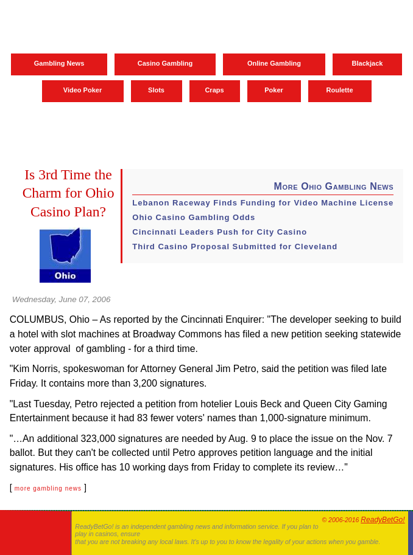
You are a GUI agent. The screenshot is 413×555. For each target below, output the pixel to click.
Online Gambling (274, 63)
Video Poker (82, 90)
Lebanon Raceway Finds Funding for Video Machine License (263, 202)
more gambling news (48, 488)
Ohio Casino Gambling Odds (193, 217)
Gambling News (59, 63)
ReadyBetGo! (382, 519)
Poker (273, 90)
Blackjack (367, 63)
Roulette (340, 90)
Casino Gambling (165, 63)
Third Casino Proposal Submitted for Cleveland (234, 246)
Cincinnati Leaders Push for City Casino (219, 231)
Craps (214, 90)
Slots (156, 90)
